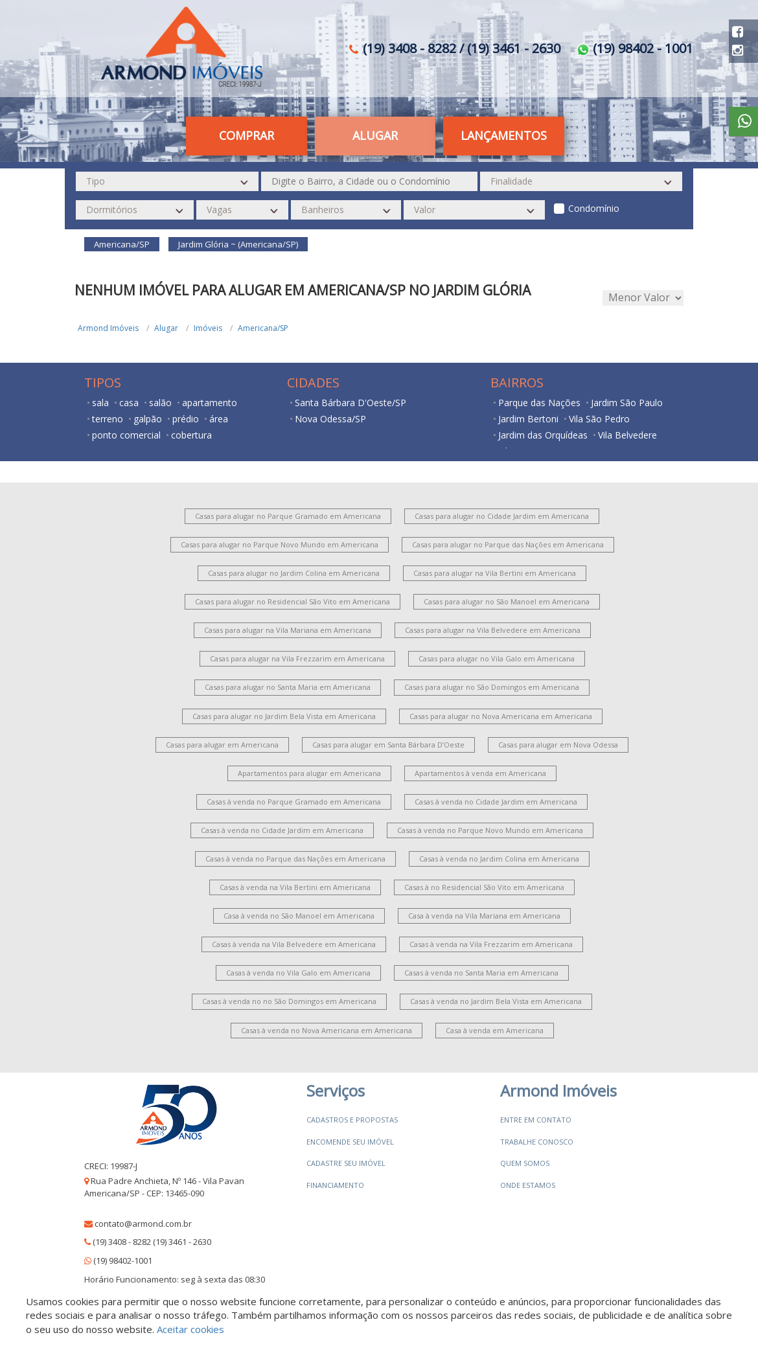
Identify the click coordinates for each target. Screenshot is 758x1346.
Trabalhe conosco (536, 1141)
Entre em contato (535, 1119)
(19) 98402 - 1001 (635, 48)
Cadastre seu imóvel (345, 1163)
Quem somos (524, 1163)
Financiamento (335, 1185)
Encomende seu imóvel (350, 1141)
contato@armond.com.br (143, 1223)
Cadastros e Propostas (352, 1119)
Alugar (375, 135)
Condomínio (593, 208)
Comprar (246, 135)
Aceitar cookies (190, 1329)
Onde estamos (527, 1185)
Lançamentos (504, 135)
